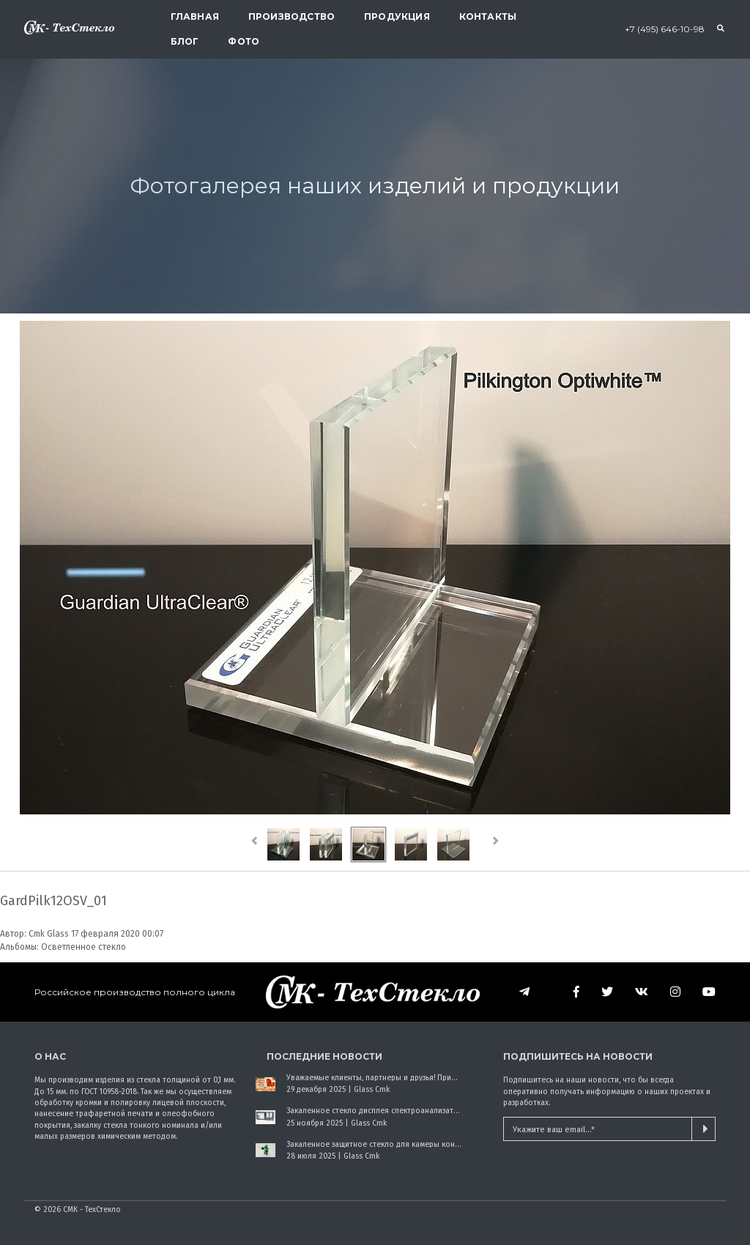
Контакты (487, 16)
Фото (243, 41)
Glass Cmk (372, 1089)
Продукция (397, 16)
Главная (195, 16)
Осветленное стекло (83, 947)
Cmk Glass (49, 934)
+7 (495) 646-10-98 (665, 28)
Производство (291, 16)
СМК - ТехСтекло (92, 1209)
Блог (185, 41)
